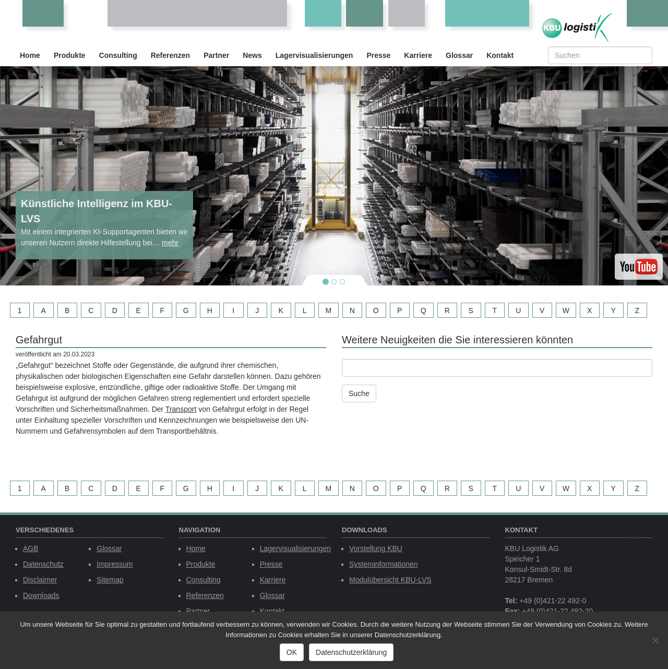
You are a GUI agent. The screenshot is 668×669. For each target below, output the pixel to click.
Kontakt (500, 55)
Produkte (70, 55)
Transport (180, 409)
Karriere (418, 55)
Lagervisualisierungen (314, 55)
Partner (216, 55)
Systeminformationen (383, 564)
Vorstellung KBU (375, 548)
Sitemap (110, 580)
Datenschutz (43, 564)
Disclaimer (40, 580)
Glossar (459, 55)
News (252, 55)
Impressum (115, 564)
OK (292, 652)
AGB (31, 548)
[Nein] (655, 640)
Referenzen (170, 55)
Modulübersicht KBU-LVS (390, 580)
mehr (170, 242)
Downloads (41, 595)
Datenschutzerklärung (351, 652)
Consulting (118, 55)
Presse (378, 55)
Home (30, 55)
